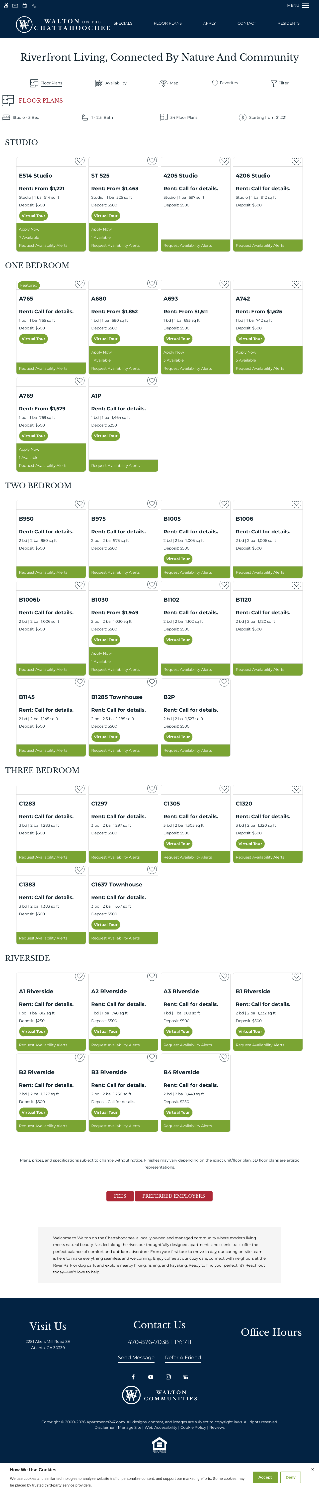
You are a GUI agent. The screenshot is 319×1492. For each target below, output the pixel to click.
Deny (291, 1477)
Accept (265, 1477)
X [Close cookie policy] (312, 1469)
